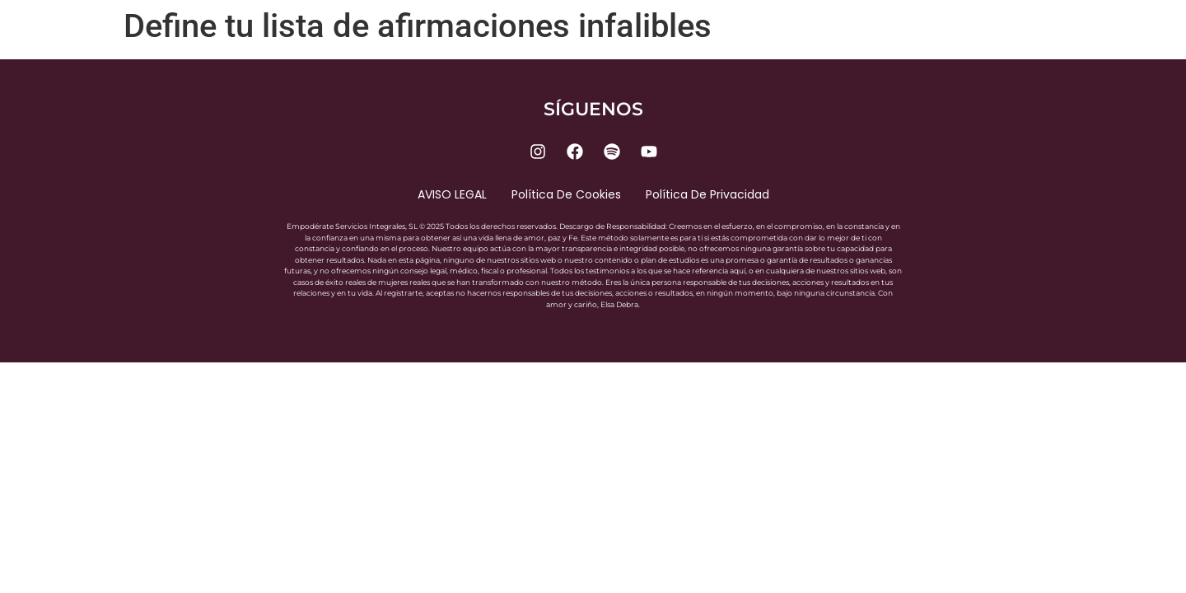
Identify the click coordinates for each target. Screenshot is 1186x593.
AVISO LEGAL (452, 194)
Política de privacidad (707, 194)
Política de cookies (566, 194)
